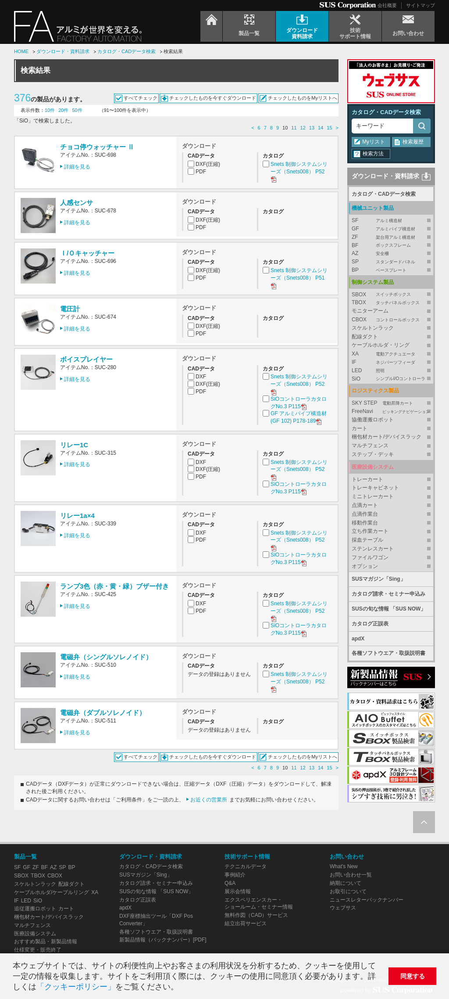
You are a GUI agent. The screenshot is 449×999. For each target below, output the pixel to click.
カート (359, 428)
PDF (201, 172)
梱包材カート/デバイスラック (386, 437)
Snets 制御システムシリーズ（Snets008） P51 (299, 278)
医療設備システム (35, 934)
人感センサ (76, 202)
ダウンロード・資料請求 (62, 51)
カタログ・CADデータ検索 (126, 51)
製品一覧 (25, 856)
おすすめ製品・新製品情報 (45, 941)
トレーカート (367, 479)
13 (311, 127)
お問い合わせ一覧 (351, 875)
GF (391, 229)
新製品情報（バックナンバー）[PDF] (163, 940)
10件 (50, 110)
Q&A (229, 883)
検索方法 (373, 154)
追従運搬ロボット (35, 909)
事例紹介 (235, 875)
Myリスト (373, 142)
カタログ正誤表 (370, 624)
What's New (344, 866)
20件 (63, 110)
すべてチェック (140, 98)
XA (391, 354)
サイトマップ (420, 5)
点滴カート (365, 505)
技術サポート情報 (247, 856)
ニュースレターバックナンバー (366, 900)
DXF (201, 377)
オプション (365, 566)
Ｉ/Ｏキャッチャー (87, 253)
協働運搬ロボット (373, 420)
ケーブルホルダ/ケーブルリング (51, 892)
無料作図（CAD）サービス (256, 915)
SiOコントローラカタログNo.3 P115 (299, 403)
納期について (345, 883)
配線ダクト (365, 337)
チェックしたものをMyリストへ (302, 98)
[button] (182, 987)
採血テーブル (367, 540)
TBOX (391, 302)
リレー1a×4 (77, 515)
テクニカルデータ (245, 866)
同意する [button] (412, 976)
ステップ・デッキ (373, 454)
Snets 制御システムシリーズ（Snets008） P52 (299, 172)
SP (391, 262)
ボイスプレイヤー (86, 359)
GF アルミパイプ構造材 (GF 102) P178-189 (299, 417)
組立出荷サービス (245, 923)
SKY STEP (391, 403)
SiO (391, 379)
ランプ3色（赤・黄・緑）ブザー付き (114, 586)
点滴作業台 (365, 514)
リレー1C (74, 445)
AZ (391, 253)
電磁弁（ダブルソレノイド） (103, 712)
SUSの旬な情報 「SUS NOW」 (389, 609)
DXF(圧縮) (208, 164)
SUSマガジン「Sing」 (379, 579)
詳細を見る (77, 167)
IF (391, 362)
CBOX (391, 319)
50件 (77, 110)
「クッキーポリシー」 (75, 986)
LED (391, 370)
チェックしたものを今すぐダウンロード (212, 98)
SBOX (391, 294)
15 (329, 127)
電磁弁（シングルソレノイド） (106, 657)
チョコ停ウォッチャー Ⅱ (97, 147)
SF (391, 220)
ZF (391, 237)
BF (391, 245)
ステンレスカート (373, 549)
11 (293, 127)
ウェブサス (343, 908)
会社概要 (387, 5)
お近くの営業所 (208, 800)
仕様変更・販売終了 (37, 950)
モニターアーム (370, 311)
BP (391, 270)
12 (303, 127)
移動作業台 (365, 523)
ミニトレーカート (373, 496)
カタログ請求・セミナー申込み (388, 594)
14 (320, 127)
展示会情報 (237, 891)
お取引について (348, 891)
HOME (21, 51)
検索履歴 (413, 142)
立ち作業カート (370, 531)
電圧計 (70, 309)
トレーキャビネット (375, 488)
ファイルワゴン (370, 557)
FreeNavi (391, 411)
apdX (358, 639)
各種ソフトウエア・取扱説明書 (388, 653)
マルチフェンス (370, 445)
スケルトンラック (373, 328)
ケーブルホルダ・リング (381, 345)
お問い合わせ (347, 856)
